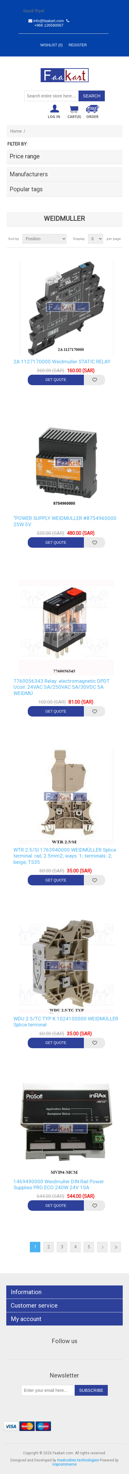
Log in (54, 116)
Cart (74, 116)
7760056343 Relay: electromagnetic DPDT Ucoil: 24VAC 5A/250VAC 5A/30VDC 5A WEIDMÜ (61, 687)
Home (16, 131)
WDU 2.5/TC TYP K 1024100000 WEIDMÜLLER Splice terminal (65, 1022)
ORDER (92, 116)
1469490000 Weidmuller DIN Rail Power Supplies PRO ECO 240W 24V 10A (58, 1184)
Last (115, 1247)
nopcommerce (64, 1464)
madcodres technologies (78, 1460)
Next (102, 1247)
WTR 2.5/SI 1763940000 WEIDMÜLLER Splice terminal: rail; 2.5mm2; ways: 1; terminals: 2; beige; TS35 (64, 856)
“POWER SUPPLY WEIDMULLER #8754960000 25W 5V (64, 521)
